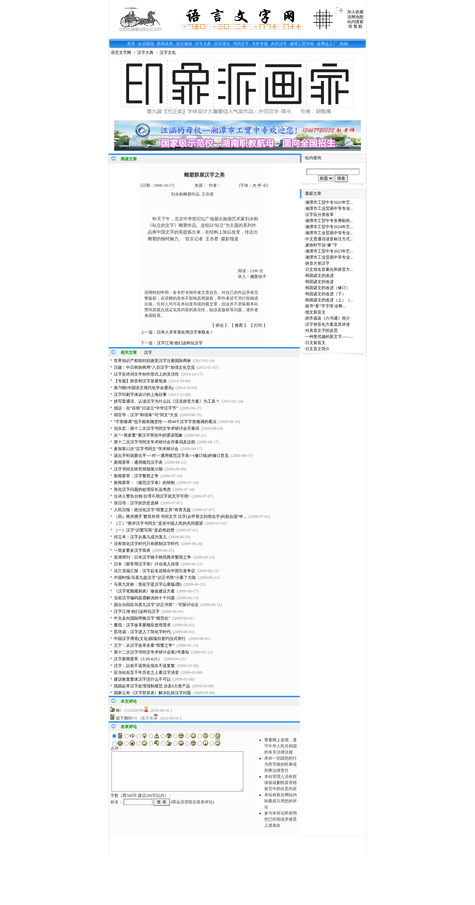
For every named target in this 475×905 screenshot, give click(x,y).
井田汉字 (279, 43)
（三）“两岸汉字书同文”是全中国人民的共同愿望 (158, 523)
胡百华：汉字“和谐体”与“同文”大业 (146, 415)
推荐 (239, 325)
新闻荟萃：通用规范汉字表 (138, 462)
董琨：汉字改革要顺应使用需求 (142, 625)
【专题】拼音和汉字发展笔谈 (140, 381)
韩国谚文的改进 (319, 275)
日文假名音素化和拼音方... (329, 269)
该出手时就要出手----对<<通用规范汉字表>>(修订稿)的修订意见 (171, 455)
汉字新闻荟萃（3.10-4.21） (138, 659)
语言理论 (222, 43)
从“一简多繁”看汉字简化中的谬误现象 (148, 435)
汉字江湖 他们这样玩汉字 (180, 343)
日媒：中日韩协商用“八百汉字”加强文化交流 (154, 367)
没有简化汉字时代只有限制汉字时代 (146, 543)
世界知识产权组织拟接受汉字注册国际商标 (152, 360)
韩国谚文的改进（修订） (327, 287)
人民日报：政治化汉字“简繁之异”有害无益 (152, 509)
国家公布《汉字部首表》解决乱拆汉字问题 (152, 692)
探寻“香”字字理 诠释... (325, 306)
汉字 (148, 352)
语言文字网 (121, 52)
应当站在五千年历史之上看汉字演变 (146, 672)
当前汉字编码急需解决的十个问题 (144, 598)
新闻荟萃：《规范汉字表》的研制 (144, 482)
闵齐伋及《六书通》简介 (327, 318)
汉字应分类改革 (319, 214)
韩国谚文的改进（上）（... (329, 300)
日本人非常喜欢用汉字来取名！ (185, 332)
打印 (258, 325)
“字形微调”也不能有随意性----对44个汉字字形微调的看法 (165, 421)
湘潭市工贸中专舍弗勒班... (329, 220)
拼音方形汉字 (317, 263)
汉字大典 (203, 43)
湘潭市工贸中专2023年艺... (329, 251)
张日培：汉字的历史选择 (136, 503)
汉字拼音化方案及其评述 (327, 324)
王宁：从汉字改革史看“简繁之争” (144, 645)
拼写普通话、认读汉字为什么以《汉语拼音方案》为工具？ (167, 401)
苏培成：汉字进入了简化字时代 (142, 631)
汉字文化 (168, 52)
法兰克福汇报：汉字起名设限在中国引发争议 (154, 570)
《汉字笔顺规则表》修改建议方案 (144, 591)
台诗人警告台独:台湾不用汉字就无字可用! (151, 496)
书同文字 (241, 43)
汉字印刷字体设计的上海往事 (140, 394)
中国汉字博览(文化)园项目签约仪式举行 (150, 638)
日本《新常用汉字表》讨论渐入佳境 (146, 564)
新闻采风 (165, 43)
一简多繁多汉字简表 (132, 550)
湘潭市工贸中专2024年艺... (329, 226)
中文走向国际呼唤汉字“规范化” (142, 618)
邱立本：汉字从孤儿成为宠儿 (140, 537)
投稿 (344, 43)
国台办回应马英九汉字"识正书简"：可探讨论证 (156, 604)
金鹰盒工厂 (327, 43)
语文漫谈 (184, 43)
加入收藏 (355, 11)
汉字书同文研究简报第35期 (138, 469)
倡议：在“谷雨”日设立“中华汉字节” (146, 408)
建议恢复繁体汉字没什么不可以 (142, 679)
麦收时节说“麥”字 (321, 245)
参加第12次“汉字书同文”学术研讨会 (146, 448)
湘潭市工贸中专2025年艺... (329, 202)
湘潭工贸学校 (302, 43)
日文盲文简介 (317, 348)
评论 (219, 325)
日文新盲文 (315, 342)
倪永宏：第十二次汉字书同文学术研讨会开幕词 (156, 428)
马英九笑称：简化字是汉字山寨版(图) (148, 584)
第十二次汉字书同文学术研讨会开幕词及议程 (154, 442)
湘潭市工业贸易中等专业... (329, 208)
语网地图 (355, 17)
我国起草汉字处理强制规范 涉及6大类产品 (152, 686)
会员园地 (146, 43)
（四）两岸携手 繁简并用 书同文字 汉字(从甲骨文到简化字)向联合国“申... (180, 516)
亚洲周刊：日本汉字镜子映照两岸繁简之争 (152, 557)
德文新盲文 (315, 312)
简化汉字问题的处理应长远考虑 (142, 489)
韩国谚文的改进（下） (325, 293)
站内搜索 (355, 21)
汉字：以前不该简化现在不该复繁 (144, 665)
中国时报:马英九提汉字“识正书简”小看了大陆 (155, 577)
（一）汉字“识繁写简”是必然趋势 (144, 530)
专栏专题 (260, 43)
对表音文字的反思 (321, 330)
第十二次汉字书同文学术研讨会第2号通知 (151, 652)
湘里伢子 (258, 276)
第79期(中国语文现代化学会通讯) (143, 387)
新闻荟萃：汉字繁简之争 (136, 476)
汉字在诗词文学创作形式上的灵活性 (146, 374)
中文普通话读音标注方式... (329, 239)
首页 (131, 43)
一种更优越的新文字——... (329, 336)
